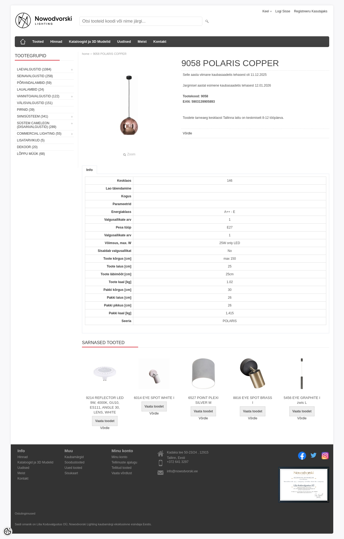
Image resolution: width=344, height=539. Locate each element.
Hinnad (56, 42)
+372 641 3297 (177, 462)
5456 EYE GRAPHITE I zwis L (302, 400)
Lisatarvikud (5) (31, 140)
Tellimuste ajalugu (124, 462)
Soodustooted (74, 462)
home (85, 53)
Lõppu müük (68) (31, 154)
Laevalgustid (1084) (34, 69)
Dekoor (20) (27, 147)
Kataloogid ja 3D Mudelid (89, 42)
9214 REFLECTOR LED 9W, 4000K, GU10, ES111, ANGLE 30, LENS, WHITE (105, 405)
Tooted (38, 42)
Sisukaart (71, 473)
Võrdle (187, 133)
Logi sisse (282, 11)
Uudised (124, 42)
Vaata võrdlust (122, 473)
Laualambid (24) (30, 89)
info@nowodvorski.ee (182, 471)
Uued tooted (73, 468)
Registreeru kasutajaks (310, 11)
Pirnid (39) (25, 110)
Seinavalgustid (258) (35, 76)
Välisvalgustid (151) (35, 103)
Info (89, 170)
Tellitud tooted (121, 468)
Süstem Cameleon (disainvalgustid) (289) (36, 125)
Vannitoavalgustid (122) (38, 96)
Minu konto (119, 457)
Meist (142, 42)
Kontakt (159, 42)
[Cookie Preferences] (7, 531)
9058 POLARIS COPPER (110, 53)
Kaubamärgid (74, 457)
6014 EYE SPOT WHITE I (154, 398)
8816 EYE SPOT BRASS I (252, 400)
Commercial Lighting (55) (39, 133)
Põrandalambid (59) (34, 83)
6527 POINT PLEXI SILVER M (203, 400)
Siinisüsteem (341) (32, 116)
